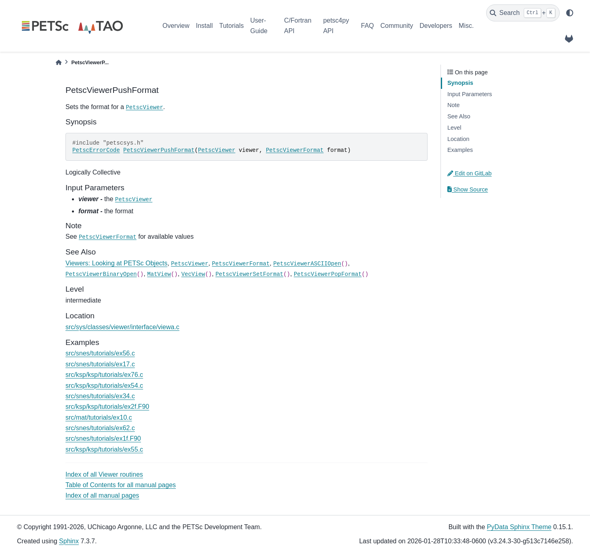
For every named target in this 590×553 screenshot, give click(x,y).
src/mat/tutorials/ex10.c (98, 417)
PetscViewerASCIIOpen (307, 264)
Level (454, 127)
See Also (458, 116)
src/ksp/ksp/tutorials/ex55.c (104, 449)
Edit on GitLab (469, 173)
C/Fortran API (298, 25)
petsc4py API (336, 25)
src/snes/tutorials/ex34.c (100, 396)
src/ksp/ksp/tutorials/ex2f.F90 (107, 406)
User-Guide (259, 25)
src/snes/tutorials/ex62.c (100, 428)
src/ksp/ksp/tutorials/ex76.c (104, 374)
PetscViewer (144, 107)
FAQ (367, 25)
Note (453, 105)
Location (458, 139)
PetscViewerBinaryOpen (101, 274)
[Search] (523, 12)
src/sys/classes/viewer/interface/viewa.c (122, 327)
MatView (159, 274)
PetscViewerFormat (295, 150)
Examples (460, 150)
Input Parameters (469, 94)
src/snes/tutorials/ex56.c (100, 353)
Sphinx (69, 541)
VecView (193, 274)
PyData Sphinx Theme (519, 527)
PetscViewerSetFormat (249, 274)
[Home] (58, 62)
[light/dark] (570, 13)
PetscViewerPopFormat (328, 274)
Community (396, 25)
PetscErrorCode (96, 150)
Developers (435, 25)
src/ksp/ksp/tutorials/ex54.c (104, 385)
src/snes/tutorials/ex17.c (100, 364)
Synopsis (460, 83)
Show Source (467, 189)
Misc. (466, 25)
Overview (176, 25)
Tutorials (231, 25)
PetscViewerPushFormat (158, 150)
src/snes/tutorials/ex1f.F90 (103, 438)
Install (204, 25)
